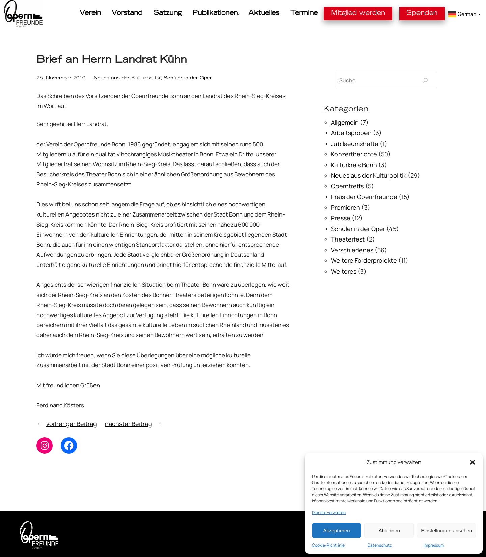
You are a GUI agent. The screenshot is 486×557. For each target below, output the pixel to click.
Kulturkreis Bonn (354, 165)
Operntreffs (347, 186)
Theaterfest (348, 239)
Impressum (434, 545)
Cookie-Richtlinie (328, 545)
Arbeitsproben (351, 133)
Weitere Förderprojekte (364, 260)
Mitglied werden (373, 13)
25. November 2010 (54, 78)
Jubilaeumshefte (354, 144)
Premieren (345, 207)
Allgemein (345, 122)
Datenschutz (380, 545)
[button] (472, 462)
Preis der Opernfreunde (364, 197)
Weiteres (343, 271)
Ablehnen (389, 530)
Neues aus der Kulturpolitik (104, 78)
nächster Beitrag (128, 424)
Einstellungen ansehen (446, 530)
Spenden (426, 13)
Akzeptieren (336, 530)
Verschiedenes (352, 250)
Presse (340, 218)
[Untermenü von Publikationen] (250, 13)
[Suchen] (425, 80)
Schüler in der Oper (147, 78)
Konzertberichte (354, 154)
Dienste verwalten (329, 512)
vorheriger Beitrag (71, 424)
